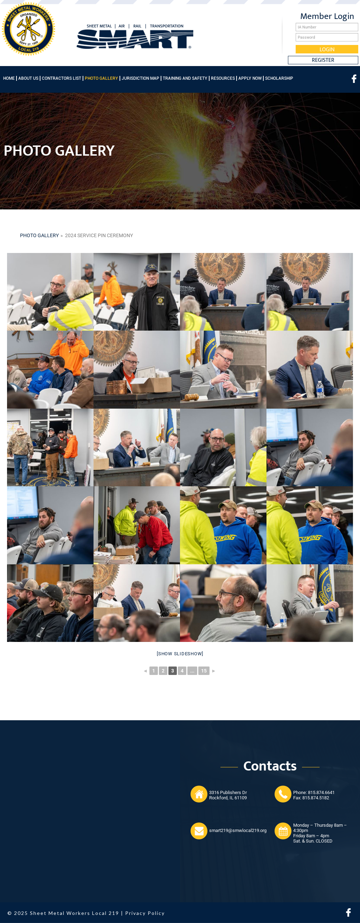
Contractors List (61, 78)
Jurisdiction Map (140, 78)
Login (327, 49)
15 (204, 671)
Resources (223, 78)
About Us (28, 78)
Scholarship (279, 78)
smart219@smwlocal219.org (237, 830)
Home (9, 78)
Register (323, 60)
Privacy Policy (145, 913)
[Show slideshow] (180, 653)
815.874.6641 (321, 792)
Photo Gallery (101, 78)
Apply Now (250, 78)
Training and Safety (185, 78)
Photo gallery (39, 235)
